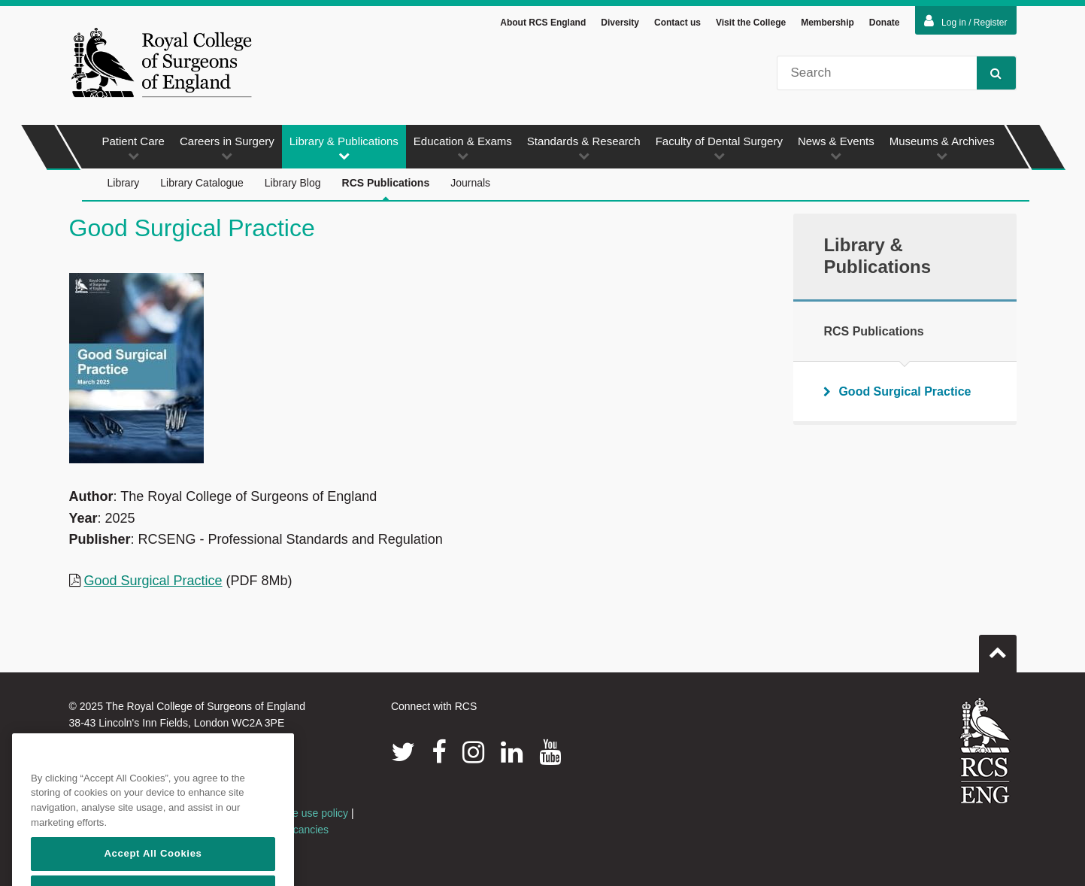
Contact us (677, 22)
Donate (884, 22)
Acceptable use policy (297, 813)
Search (989, 72)
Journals (470, 183)
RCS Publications (386, 189)
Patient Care (133, 148)
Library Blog (293, 183)
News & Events (836, 148)
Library (124, 183)
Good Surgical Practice (153, 580)
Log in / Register (965, 21)
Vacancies (305, 830)
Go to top (998, 647)
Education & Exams (463, 148)
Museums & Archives (942, 148)
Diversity (620, 22)
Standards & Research (584, 148)
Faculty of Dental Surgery (719, 148)
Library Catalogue (202, 183)
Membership (827, 22)
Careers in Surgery (227, 148)
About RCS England (543, 22)
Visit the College (751, 22)
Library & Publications (344, 148)
